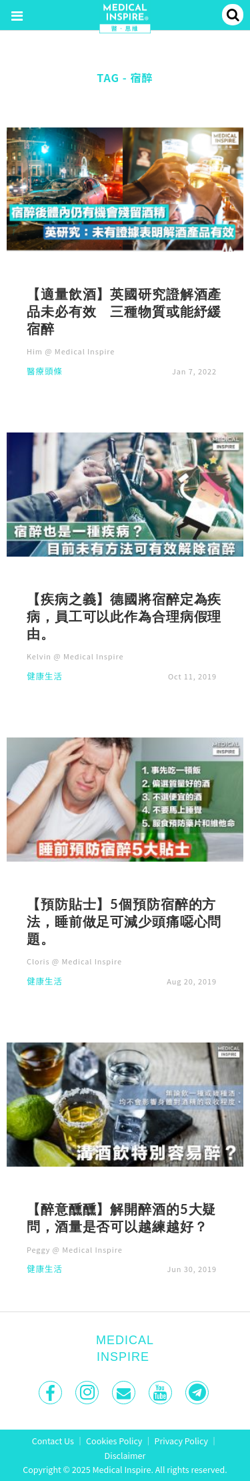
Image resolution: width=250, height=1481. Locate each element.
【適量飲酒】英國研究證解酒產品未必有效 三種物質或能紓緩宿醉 (124, 311)
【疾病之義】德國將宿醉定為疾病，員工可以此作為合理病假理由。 (124, 616)
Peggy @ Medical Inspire (75, 1249)
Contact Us (53, 1440)
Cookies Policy (114, 1440)
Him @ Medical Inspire (71, 351)
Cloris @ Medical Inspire (74, 961)
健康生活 (45, 677)
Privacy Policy (181, 1440)
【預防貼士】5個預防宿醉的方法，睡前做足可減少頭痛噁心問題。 (124, 921)
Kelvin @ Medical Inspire (75, 656)
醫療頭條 (45, 372)
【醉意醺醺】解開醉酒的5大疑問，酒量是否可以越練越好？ (121, 1217)
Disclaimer (125, 1455)
